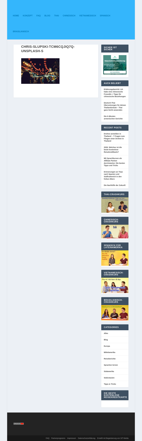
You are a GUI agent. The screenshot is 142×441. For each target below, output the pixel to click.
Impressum (71, 438)
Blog (47, 16)
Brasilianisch (21, 31)
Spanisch (105, 16)
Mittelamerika (109, 352)
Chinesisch (69, 16)
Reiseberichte (110, 359)
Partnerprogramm (58, 438)
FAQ (38, 16)
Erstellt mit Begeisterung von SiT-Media (112, 438)
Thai (56, 16)
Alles (106, 333)
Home (16, 16)
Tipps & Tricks (110, 384)
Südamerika (109, 371)
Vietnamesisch (87, 16)
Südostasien (109, 378)
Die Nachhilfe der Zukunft (115, 185)
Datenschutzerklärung (86, 438)
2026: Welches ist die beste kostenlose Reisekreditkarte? (113, 149)
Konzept (28, 16)
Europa (107, 346)
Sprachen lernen (111, 365)
